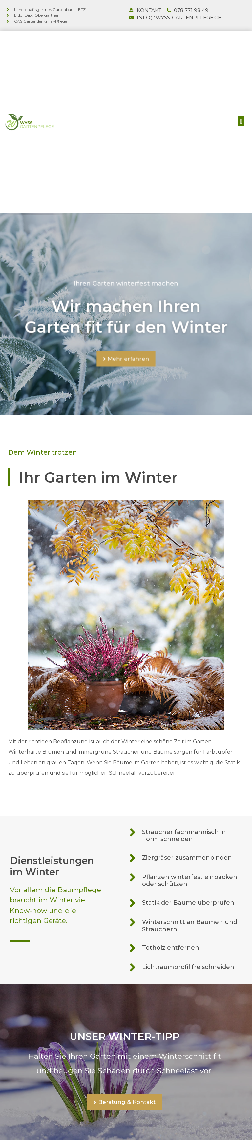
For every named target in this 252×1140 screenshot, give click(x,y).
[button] (241, 120)
